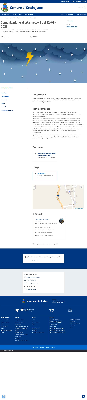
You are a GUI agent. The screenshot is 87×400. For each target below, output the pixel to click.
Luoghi (2, 332)
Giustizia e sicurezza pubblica (21, 334)
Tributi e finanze (18, 336)
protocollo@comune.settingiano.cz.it (57, 330)
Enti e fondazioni (4, 326)
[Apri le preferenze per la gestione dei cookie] (3, 396)
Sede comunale (41, 173)
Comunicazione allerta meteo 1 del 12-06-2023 (25, 18)
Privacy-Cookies (35, 347)
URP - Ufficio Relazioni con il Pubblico (57, 332)
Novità (6, 18)
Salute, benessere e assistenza (21, 341)
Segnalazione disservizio (75, 324)
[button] (79, 1)
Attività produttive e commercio (22, 326)
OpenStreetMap (80, 208)
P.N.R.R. (71, 328)
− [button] (34, 188)
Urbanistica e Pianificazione (21, 328)
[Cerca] (84, 7)
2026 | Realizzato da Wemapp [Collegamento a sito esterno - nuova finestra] (7, 350)
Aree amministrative (5, 320)
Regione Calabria (65, 1)
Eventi (33, 324)
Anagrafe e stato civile (20, 320)
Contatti (52, 317)
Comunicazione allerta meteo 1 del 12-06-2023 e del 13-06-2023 (47, 154)
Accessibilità (72, 326)
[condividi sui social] (69, 21)
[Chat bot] (83, 396)
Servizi (17, 317)
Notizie (11, 18)
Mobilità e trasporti (19, 332)
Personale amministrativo (6, 330)
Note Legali (42, 347)
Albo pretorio (35, 330)
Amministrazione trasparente (38, 332)
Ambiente (17, 338)
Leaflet (75, 208)
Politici (2, 328)
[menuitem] (62, 14)
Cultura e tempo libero (20, 322)
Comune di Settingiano (26, 7)
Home (2, 18)
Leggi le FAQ (72, 321)
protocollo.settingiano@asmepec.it (57, 328)
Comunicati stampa (36, 322)
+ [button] (34, 186)
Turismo (17, 330)
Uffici (2, 324)
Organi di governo (4, 322)
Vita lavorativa (18, 324)
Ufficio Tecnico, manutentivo (42, 219)
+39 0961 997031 (53, 326)
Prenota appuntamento (75, 319)
